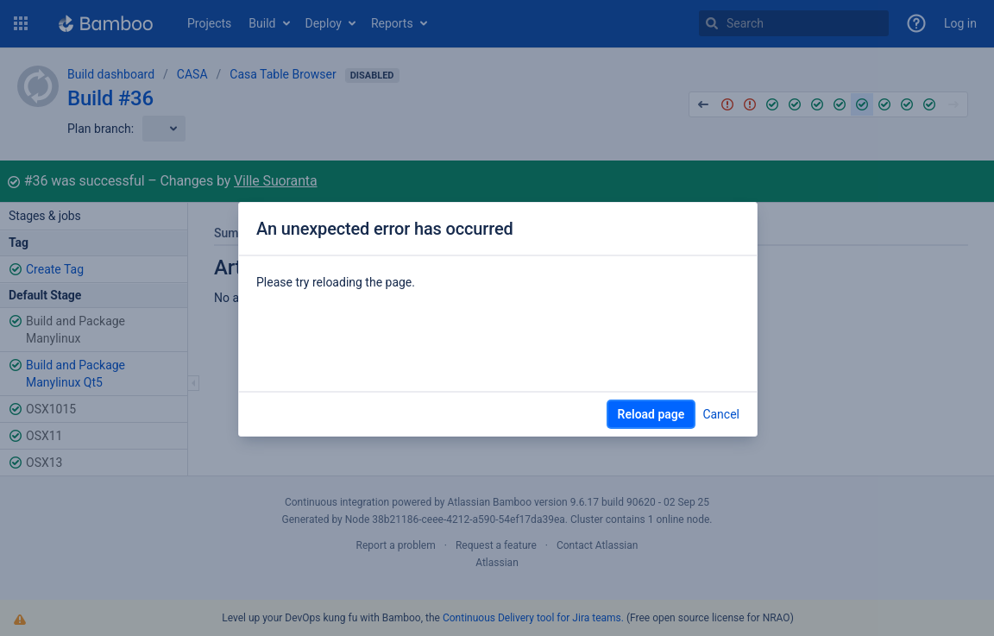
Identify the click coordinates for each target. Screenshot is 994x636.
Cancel (720, 414)
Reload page (651, 414)
